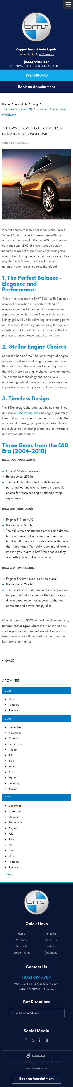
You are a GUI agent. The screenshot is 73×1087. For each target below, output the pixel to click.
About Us (21, 104)
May (11, 766)
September (15, 744)
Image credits (38, 1055)
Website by (36, 1069)
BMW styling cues (28, 413)
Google (33, 1040)
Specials (21, 946)
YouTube (47, 1040)
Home (6, 104)
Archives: (11, 680)
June (11, 760)
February (14, 704)
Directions (50, 952)
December (15, 727)
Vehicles (50, 933)
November (15, 732)
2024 (8, 797)
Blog (35, 104)
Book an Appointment (36, 1078)
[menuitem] (22, 934)
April (11, 772)
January (13, 710)
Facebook (26, 1040)
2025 (8, 718)
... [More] (7, 874)
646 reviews (46, 54)
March (12, 699)
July (11, 755)
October (14, 738)
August (13, 749)
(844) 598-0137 (36, 62)
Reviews (51, 946)
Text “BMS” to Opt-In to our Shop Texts (36, 66)
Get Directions (36, 1001)
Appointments (21, 952)
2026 (8, 690)
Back (9, 660)
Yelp (40, 1040)
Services (21, 940)
